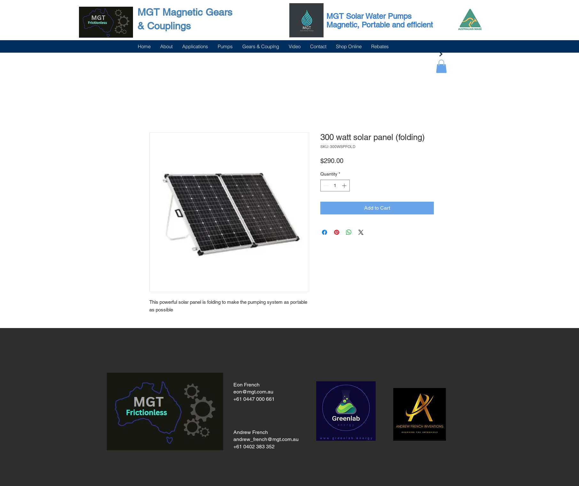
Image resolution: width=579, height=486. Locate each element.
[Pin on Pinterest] (336, 232)
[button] (441, 66)
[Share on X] (361, 232)
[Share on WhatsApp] (349, 232)
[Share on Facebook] (324, 232)
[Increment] (345, 185)
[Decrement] (325, 185)
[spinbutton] (335, 185)
